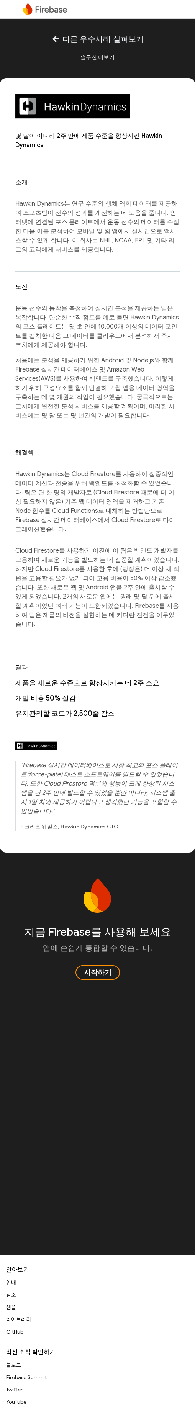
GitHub (14, 1331)
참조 (11, 1295)
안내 (11, 1282)
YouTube (16, 1401)
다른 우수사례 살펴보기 (97, 39)
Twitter (14, 1389)
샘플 (11, 1307)
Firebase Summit (26, 1377)
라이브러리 (18, 1319)
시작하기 (97, 972)
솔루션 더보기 (97, 57)
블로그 (13, 1365)
